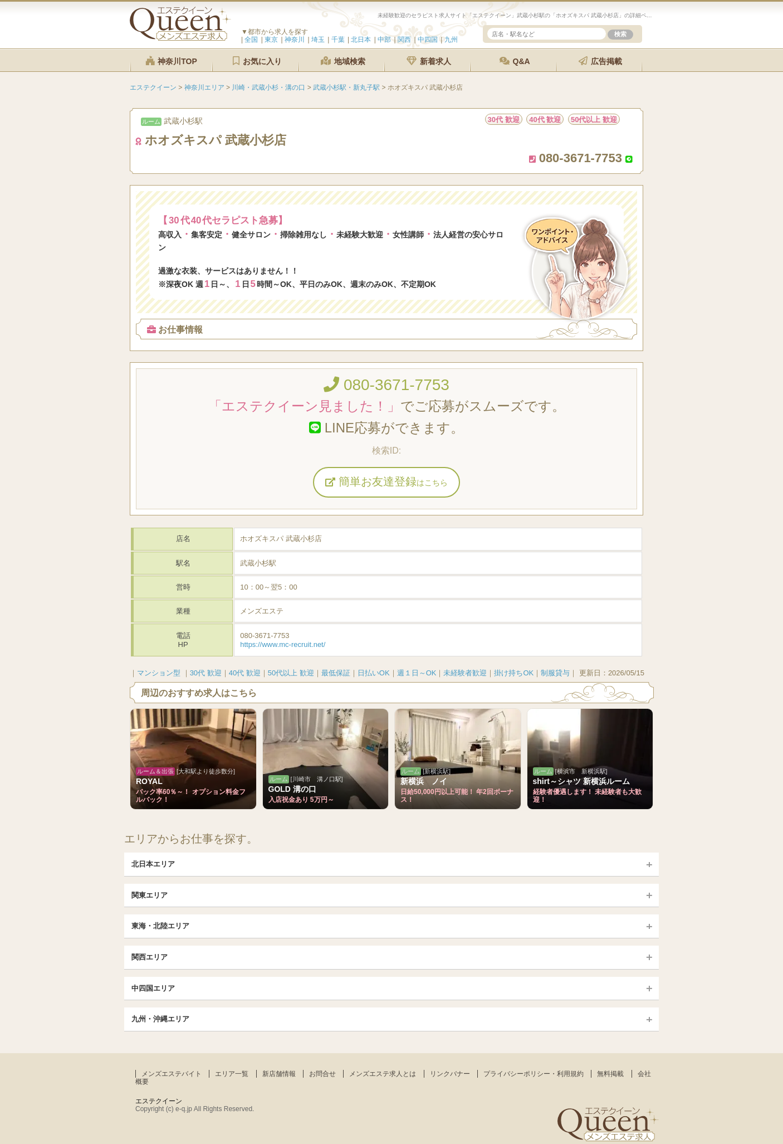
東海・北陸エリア (160, 926)
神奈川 (295, 39)
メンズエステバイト (171, 1074)
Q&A (515, 61)
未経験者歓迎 (465, 673)
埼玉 (318, 39)
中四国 (428, 39)
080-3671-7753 (386, 384)
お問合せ (322, 1074)
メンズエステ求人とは (382, 1074)
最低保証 (335, 673)
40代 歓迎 (245, 673)
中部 (384, 39)
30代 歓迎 (206, 673)
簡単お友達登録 (386, 481)
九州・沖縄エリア (160, 1019)
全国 (251, 39)
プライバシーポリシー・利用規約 (533, 1074)
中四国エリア (153, 988)
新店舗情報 (279, 1074)
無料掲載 (610, 1074)
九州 (451, 39)
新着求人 (429, 61)
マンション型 (158, 673)
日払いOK (374, 673)
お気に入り (257, 61)
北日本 (361, 39)
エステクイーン (158, 1101)
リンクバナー (450, 1074)
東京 (271, 39)
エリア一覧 (231, 1074)
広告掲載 (600, 61)
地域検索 (343, 61)
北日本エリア (153, 864)
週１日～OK (417, 673)
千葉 (338, 39)
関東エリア (149, 895)
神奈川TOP (171, 61)
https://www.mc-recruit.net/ (282, 644)
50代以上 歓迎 (291, 673)
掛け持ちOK (514, 673)
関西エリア (149, 957)
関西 (404, 39)
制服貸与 (555, 673)
